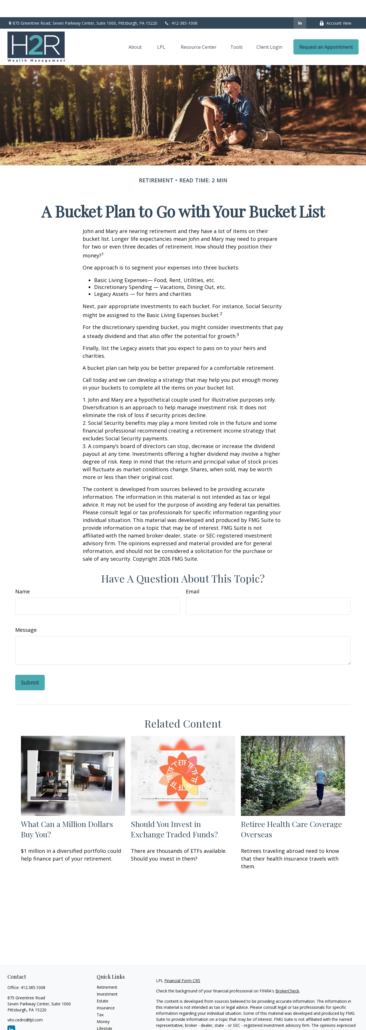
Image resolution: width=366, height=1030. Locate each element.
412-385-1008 (180, 6)
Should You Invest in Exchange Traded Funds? (174, 812)
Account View (335, 6)
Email (192, 574)
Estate (102, 983)
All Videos (105, 1025)
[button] (135, 30)
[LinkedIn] (299, 5)
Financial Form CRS (182, 963)
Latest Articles (110, 1018)
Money (103, 1004)
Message (26, 612)
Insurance (106, 990)
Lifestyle (104, 1011)
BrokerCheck (287, 973)
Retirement (107, 970)
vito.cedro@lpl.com (25, 1002)
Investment (107, 977)
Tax (100, 997)
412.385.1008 (33, 970)
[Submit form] (30, 665)
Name (22, 574)
